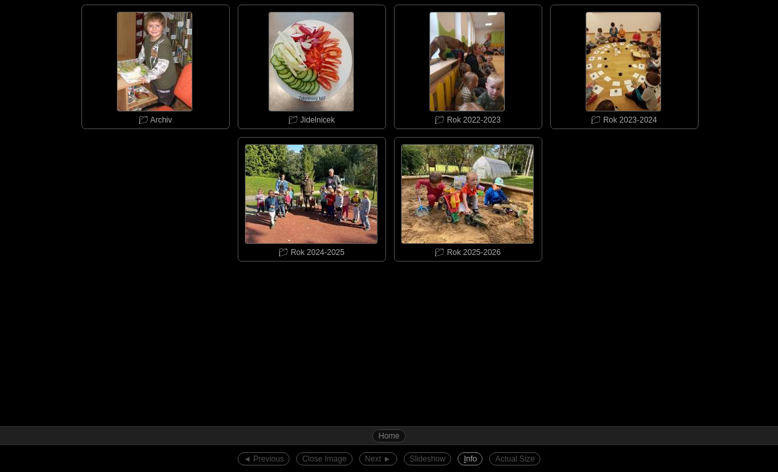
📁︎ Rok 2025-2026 (467, 197)
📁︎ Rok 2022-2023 (467, 65)
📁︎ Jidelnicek (311, 65)
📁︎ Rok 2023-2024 (624, 65)
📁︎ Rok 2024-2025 (311, 197)
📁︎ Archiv (155, 65)
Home (388, 436)
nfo (470, 458)
